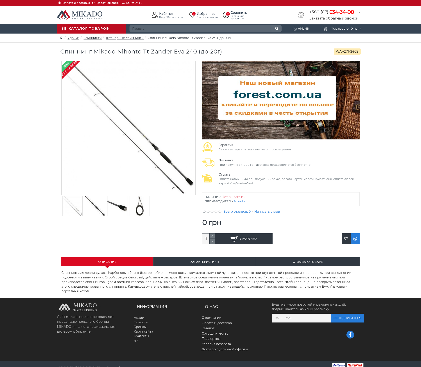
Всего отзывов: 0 (237, 212)
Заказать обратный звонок (333, 18)
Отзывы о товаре (308, 262)
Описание (107, 262)
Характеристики (204, 262)
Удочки (73, 38)
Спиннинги (93, 38)
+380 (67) (331, 12)
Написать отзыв (267, 212)
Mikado (239, 201)
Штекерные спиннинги (125, 38)
